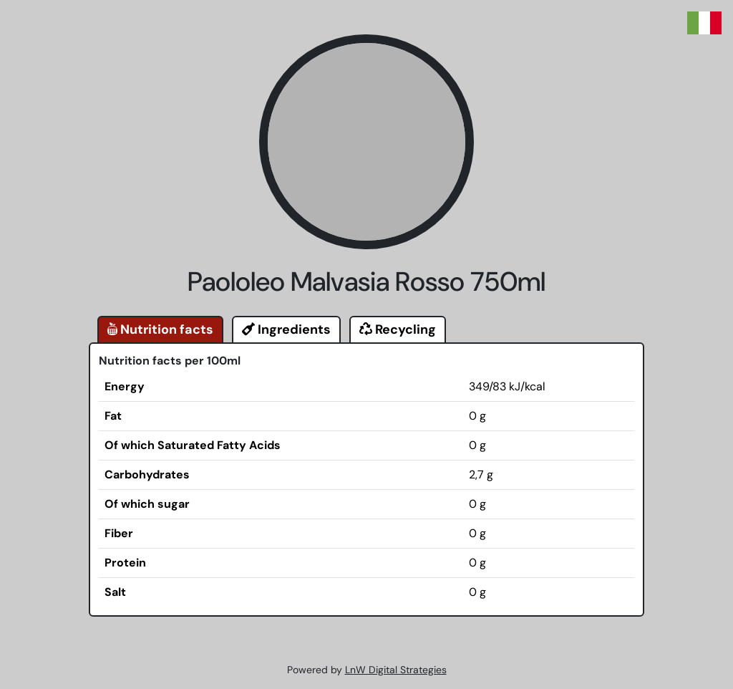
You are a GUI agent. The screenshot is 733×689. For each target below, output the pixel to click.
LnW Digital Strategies (396, 669)
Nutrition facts (160, 329)
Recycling (397, 329)
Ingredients (286, 329)
